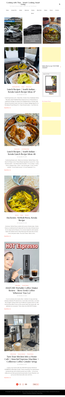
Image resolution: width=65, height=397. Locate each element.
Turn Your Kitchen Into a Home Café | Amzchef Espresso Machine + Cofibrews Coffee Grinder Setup (22, 359)
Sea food (27, 215)
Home (7, 10)
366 (26, 384)
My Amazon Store (46, 101)
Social (51, 10)
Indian (20, 10)
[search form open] (60, 4)
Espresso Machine (21, 354)
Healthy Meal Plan (16, 86)
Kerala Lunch (28, 86)
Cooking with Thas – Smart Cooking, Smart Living (23, 3)
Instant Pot (14, 10)
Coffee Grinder (13, 354)
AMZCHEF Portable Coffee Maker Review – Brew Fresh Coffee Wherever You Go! (22, 290)
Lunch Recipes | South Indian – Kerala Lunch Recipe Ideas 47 (21, 90)
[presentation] (5, 30)
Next (35, 384)
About (32, 13)
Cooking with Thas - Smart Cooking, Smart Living (23, 391)
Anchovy (16, 215)
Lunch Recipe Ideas (25, 149)
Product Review (25, 285)
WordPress (34, 393)
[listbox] (32, 30)
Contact (57, 10)
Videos (45, 10)
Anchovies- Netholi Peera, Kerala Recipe (21, 218)
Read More (6, 107)
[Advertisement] (51, 54)
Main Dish (39, 10)
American (27, 10)
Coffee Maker (17, 285)
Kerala (32, 10)
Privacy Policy (39, 393)
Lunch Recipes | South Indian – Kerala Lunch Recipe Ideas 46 (21, 152)
